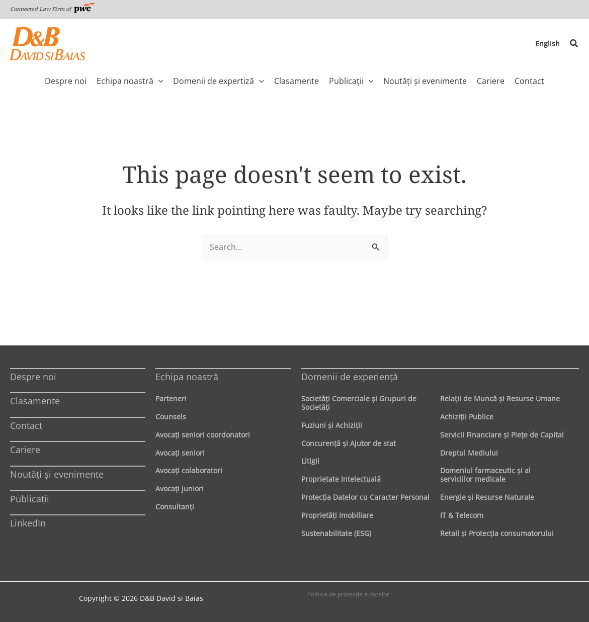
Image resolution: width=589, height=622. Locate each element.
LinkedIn (28, 523)
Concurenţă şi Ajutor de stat (348, 443)
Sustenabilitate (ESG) (336, 533)
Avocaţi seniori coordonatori (202, 434)
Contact (26, 425)
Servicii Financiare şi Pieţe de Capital (502, 434)
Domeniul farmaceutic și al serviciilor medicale (485, 475)
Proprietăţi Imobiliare (337, 515)
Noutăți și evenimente (57, 474)
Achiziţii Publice (466, 416)
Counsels (170, 416)
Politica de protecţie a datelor (348, 594)
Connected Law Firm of (52, 9)
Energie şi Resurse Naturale (487, 497)
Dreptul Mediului (469, 453)
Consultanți (174, 506)
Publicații (29, 499)
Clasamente (35, 401)
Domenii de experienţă (349, 377)
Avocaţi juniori (179, 488)
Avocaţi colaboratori (188, 470)
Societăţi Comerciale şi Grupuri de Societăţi (358, 403)
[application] (158, 80)
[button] (574, 43)
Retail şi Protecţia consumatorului (497, 533)
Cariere (25, 449)
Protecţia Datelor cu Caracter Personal (365, 497)
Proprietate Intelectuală (341, 479)
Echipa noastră (186, 377)
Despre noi (33, 377)
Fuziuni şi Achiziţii (331, 425)
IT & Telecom (461, 515)
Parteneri (171, 398)
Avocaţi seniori (180, 453)
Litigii (310, 461)
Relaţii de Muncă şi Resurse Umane (500, 398)
